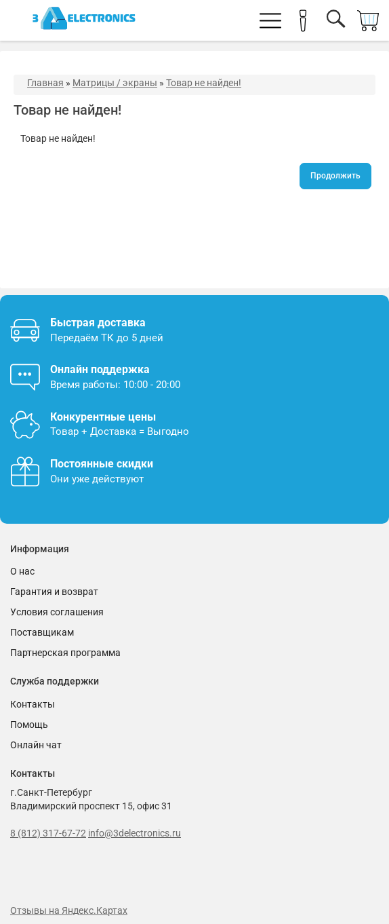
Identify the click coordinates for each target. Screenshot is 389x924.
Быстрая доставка (98, 322)
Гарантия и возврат (54, 591)
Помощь (29, 724)
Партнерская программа (65, 652)
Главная (45, 82)
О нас (22, 571)
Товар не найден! (203, 82)
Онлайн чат (36, 744)
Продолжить (335, 175)
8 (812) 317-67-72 (48, 833)
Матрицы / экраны (115, 82)
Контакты (32, 704)
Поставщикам (42, 632)
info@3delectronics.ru (134, 833)
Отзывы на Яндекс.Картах (68, 910)
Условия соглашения (57, 612)
